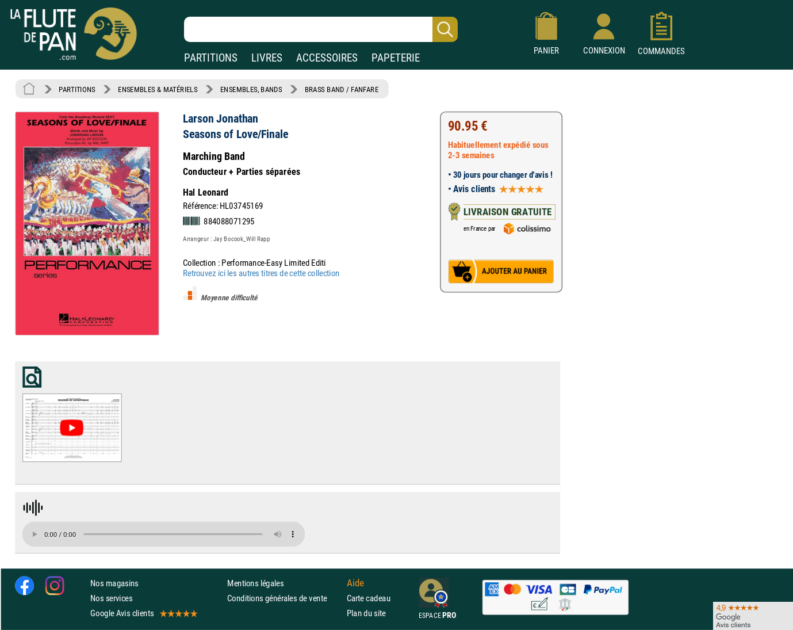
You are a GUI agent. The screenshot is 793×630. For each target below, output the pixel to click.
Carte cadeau (368, 598)
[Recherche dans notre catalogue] (321, 29)
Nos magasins (114, 583)
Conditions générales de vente (284, 598)
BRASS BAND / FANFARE (342, 89)
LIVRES (266, 57)
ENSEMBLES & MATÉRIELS (158, 89)
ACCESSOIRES (327, 57)
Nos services (111, 598)
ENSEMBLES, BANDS (251, 89)
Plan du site (366, 613)
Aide (355, 583)
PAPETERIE (395, 57)
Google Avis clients (143, 613)
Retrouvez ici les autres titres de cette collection (261, 273)
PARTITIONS (210, 57)
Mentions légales (255, 583)
